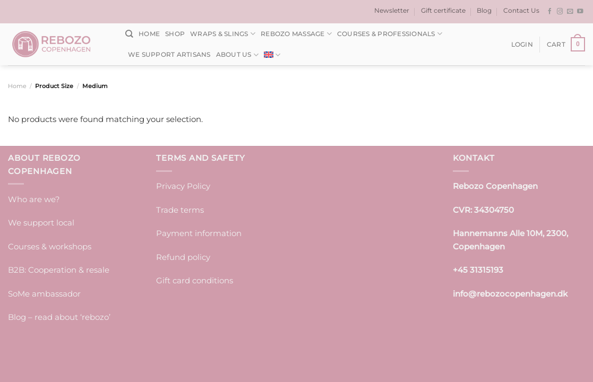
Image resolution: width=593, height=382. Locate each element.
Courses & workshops (49, 246)
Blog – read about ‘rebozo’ (59, 317)
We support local (41, 223)
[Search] (129, 34)
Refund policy (183, 257)
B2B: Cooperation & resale (58, 270)
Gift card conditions (194, 280)
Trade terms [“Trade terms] (180, 210)
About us (237, 55)
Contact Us (521, 10)
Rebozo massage (296, 34)
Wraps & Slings (222, 34)
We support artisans (169, 54)
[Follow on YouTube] (580, 11)
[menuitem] (272, 55)
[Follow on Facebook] (550, 11)
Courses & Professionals (389, 34)
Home (149, 34)
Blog (484, 10)
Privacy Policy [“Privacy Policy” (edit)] (183, 186)
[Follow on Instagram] (560, 11)
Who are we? (34, 199)
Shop (175, 34)
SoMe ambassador (44, 294)
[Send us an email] (570, 11)
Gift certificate (443, 10)
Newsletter (391, 10)
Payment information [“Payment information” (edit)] (199, 233)
